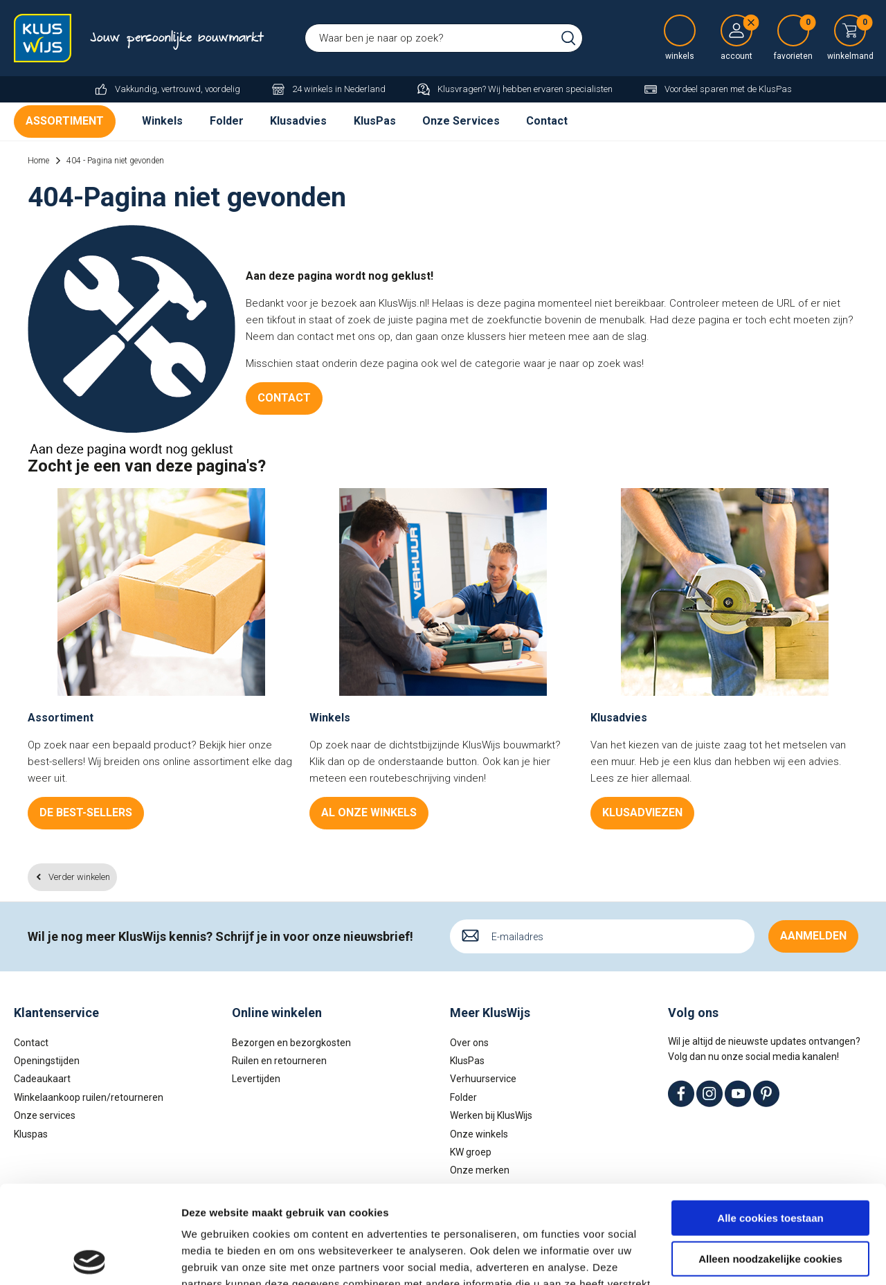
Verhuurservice (483, 1078)
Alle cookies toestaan (770, 1120)
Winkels (162, 120)
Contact (547, 120)
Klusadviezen (642, 812)
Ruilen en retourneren (279, 1060)
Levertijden (256, 1078)
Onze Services (461, 120)
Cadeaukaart (42, 1078)
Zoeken (568, 38)
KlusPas (375, 120)
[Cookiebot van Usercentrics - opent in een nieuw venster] (89, 1258)
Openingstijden (47, 1060)
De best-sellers (85, 812)
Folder (227, 120)
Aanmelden (813, 935)
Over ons (469, 1042)
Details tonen (214, 1258)
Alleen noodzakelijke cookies (770, 1161)
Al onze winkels (369, 812)
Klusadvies (298, 120)
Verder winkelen (79, 877)
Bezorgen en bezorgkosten (291, 1042)
